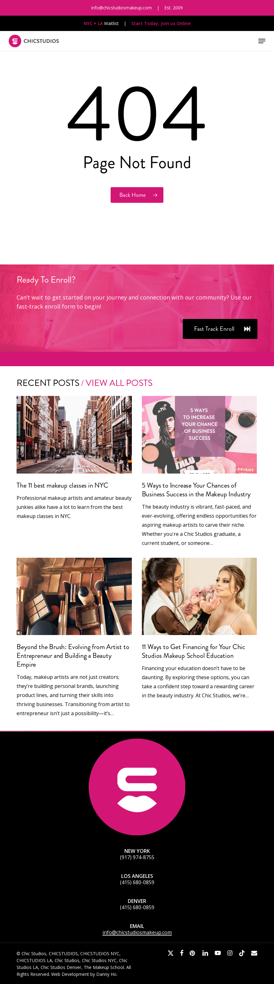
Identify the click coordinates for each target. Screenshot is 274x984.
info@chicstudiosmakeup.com (137, 932)
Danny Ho (106, 974)
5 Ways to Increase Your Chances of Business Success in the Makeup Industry (196, 489)
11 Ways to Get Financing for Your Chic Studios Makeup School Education (193, 651)
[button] (261, 41)
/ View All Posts (115, 383)
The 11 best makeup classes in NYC (62, 485)
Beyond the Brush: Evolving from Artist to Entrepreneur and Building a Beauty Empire (73, 655)
